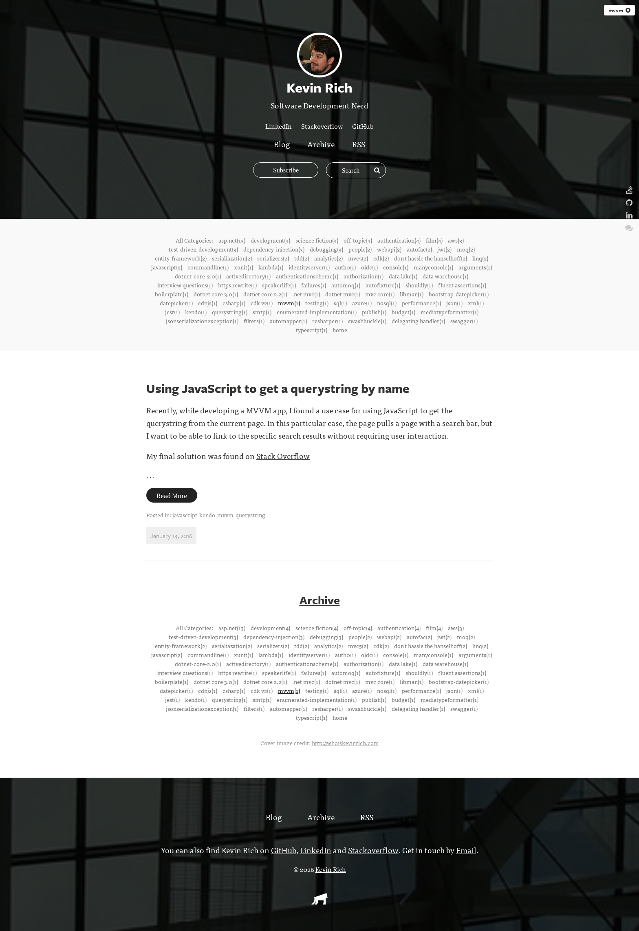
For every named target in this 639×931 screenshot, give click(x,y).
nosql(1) (387, 302)
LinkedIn (278, 126)
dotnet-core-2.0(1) (198, 275)
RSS (358, 143)
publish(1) (374, 311)
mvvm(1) (289, 302)
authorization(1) (363, 275)
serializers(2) (273, 258)
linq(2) (480, 258)
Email (465, 849)
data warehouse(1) (445, 275)
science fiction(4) (316, 240)
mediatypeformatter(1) (449, 311)
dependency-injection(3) (273, 249)
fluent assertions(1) (462, 284)
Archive (321, 143)
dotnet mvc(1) (342, 293)
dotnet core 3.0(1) (216, 293)
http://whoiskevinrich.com (345, 742)
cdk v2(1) (262, 302)
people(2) (360, 249)
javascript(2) (166, 267)
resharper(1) (327, 320)
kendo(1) (196, 311)
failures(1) (313, 284)
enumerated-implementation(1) (317, 311)
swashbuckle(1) (367, 320)
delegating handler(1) (418, 320)
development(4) (270, 240)
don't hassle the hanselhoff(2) (430, 258)
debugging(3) (326, 249)
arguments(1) (475, 267)
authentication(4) (399, 240)
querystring (250, 514)
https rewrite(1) (237, 284)
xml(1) (476, 302)
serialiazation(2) (232, 258)
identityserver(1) (309, 267)
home (340, 329)
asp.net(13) (231, 240)
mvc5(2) (358, 258)
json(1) (454, 302)
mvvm (619, 10)
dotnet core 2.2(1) (265, 293)
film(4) (434, 240)
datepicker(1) (176, 302)
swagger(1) (464, 320)
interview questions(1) (185, 284)
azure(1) (362, 302)
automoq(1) (345, 284)
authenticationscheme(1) (307, 275)
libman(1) (411, 293)
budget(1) (403, 311)
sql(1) (340, 302)
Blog (282, 143)
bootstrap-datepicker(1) (459, 293)
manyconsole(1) (433, 267)
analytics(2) (328, 258)
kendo (207, 514)
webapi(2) (389, 249)
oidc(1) (369, 267)
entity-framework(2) (181, 258)
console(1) (395, 267)
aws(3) (456, 240)
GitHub (363, 126)
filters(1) (254, 320)
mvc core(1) (379, 293)
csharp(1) (234, 302)
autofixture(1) (383, 284)
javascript (184, 514)
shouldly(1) (419, 284)
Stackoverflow (322, 126)
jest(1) (172, 311)
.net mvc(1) (306, 293)
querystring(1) (229, 311)
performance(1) (421, 302)
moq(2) (466, 249)
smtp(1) (262, 311)
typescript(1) (311, 329)
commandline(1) (208, 267)
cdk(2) (381, 258)
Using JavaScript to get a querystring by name (278, 388)
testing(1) (316, 302)
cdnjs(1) (207, 302)
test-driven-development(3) (203, 249)
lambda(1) (270, 267)
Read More (171, 495)
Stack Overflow (283, 455)
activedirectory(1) (248, 275)
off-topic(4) (358, 240)
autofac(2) (419, 249)
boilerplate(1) (171, 293)
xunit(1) (243, 267)
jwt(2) (444, 249)
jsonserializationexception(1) (202, 320)
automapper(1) (288, 320)
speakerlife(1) (279, 284)
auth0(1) (345, 267)
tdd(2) (301, 258)
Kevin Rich (330, 868)
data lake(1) (403, 275)
